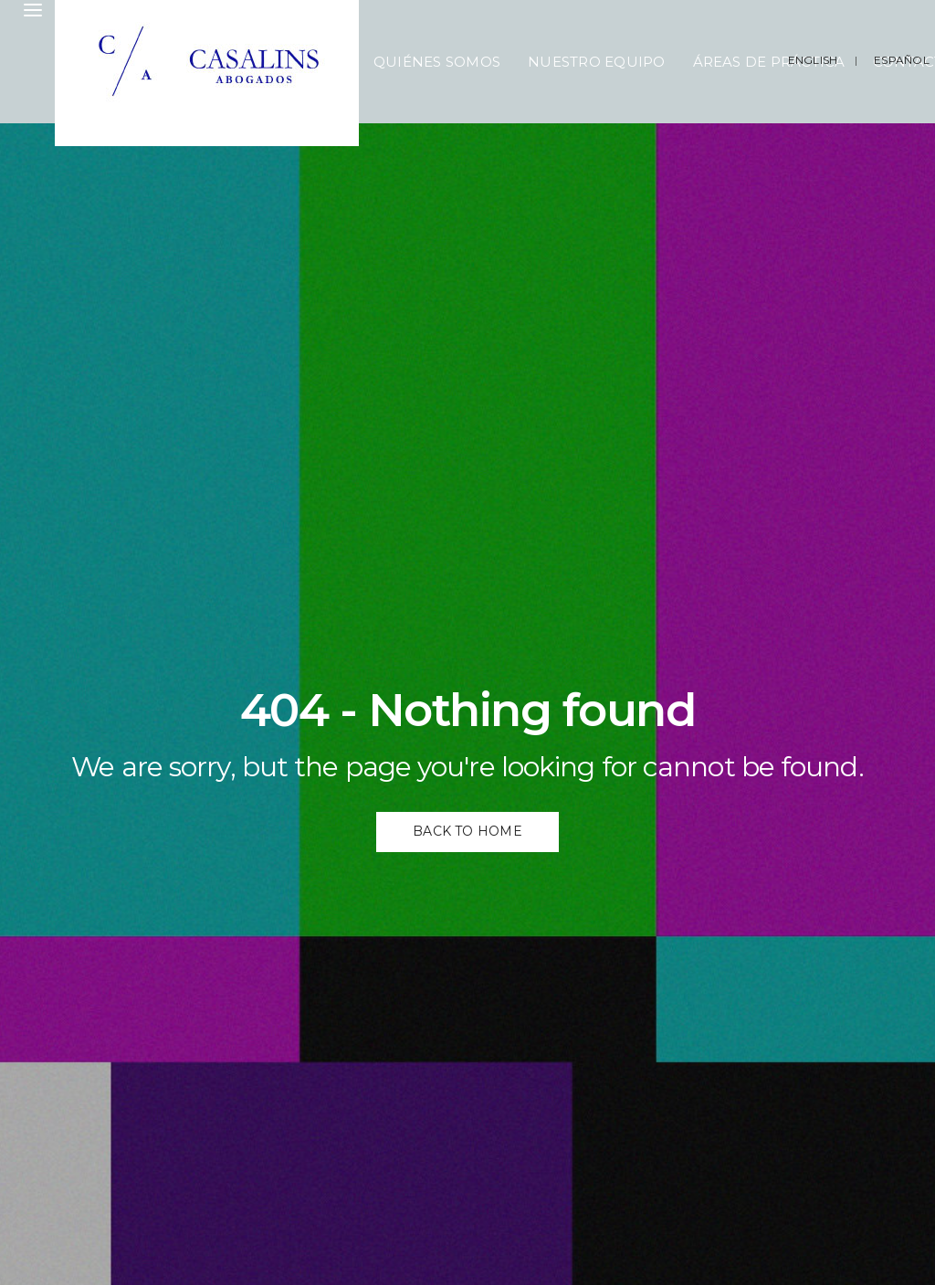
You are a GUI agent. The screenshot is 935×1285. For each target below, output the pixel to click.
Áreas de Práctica (769, 61)
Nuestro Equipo (596, 61)
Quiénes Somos (436, 61)
